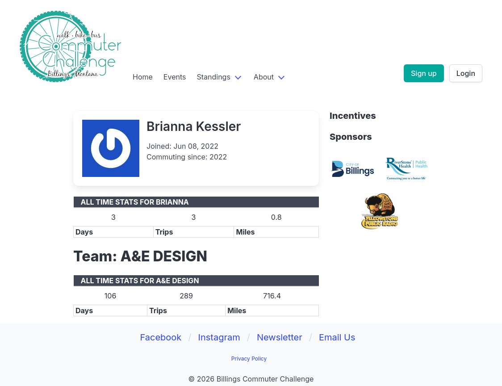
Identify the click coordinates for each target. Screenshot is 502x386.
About (264, 76)
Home (143, 76)
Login (465, 73)
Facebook (160, 337)
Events (174, 76)
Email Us (337, 337)
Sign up (424, 73)
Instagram (219, 337)
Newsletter (279, 337)
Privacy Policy (249, 358)
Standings (213, 76)
